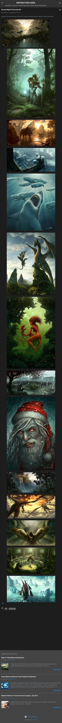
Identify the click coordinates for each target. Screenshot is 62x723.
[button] (60, 10)
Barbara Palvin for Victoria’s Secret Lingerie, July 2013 (19, 695)
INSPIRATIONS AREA (25, 3)
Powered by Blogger (31, 716)
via (2, 603)
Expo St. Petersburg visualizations (12, 657)
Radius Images (34, 719)
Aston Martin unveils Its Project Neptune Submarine (18, 676)
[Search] (60, 3)
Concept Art (12, 609)
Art (6, 609)
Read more (57, 669)
